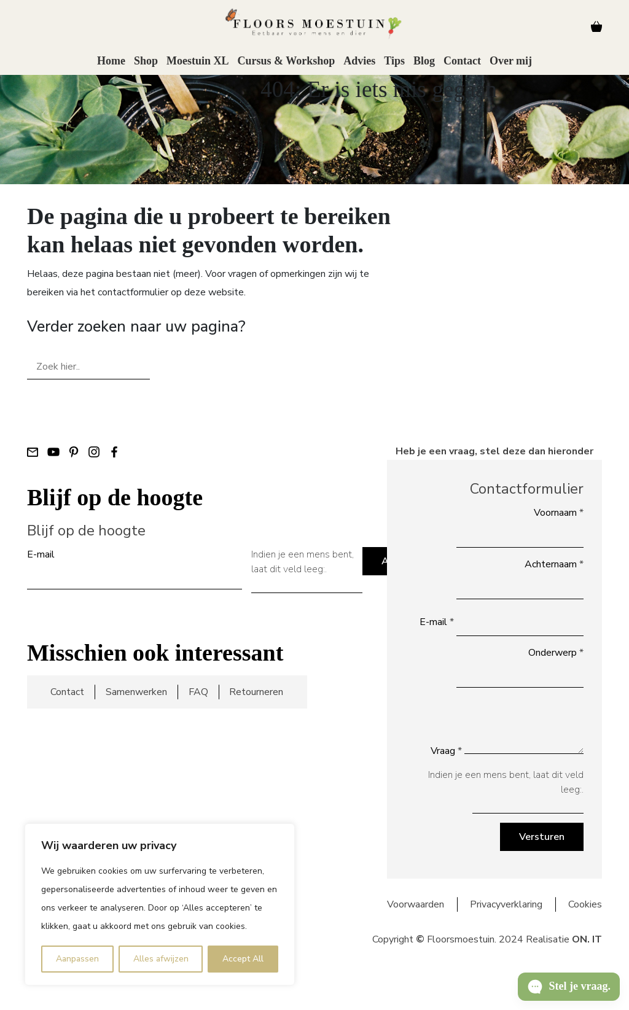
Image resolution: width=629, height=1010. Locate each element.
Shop (146, 61)
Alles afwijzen (161, 959)
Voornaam (559, 512)
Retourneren (256, 692)
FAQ (198, 692)
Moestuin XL (197, 61)
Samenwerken (136, 692)
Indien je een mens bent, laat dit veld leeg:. (302, 562)
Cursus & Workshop (286, 61)
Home (111, 61)
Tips (394, 61)
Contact (462, 61)
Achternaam (554, 564)
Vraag (446, 751)
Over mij (511, 61)
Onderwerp (556, 652)
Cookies (585, 904)
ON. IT (587, 939)
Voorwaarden (415, 904)
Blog (424, 61)
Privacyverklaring (506, 904)
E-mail (41, 554)
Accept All (243, 959)
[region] (160, 904)
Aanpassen (77, 959)
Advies (359, 61)
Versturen (542, 837)
